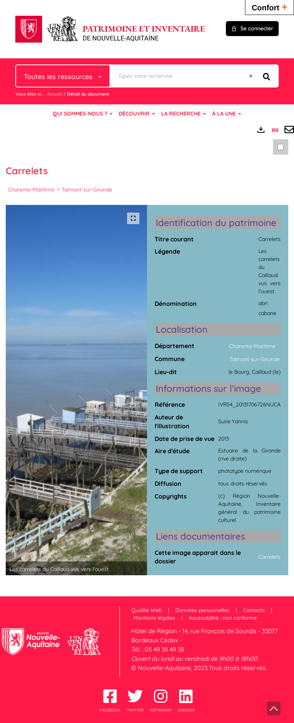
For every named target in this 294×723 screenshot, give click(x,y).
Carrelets (269, 556)
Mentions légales (154, 617)
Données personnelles (202, 610)
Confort (269, 7)
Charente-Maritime (31, 189)
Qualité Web (146, 610)
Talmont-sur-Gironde (87, 189)
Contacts (254, 610)
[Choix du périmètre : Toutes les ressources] (62, 75)
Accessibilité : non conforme (223, 617)
